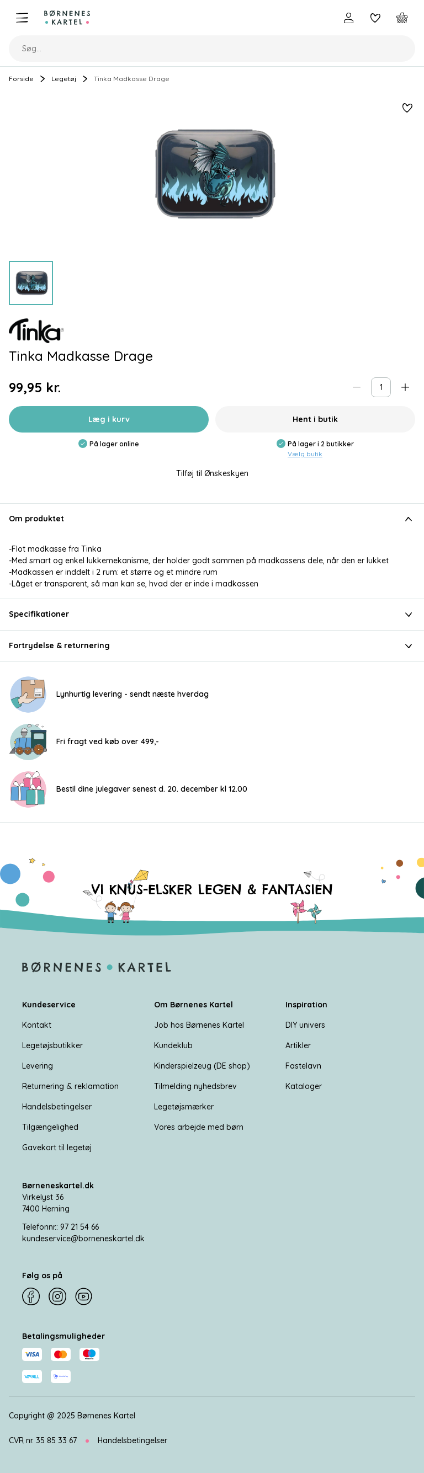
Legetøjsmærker (184, 1107)
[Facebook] (31, 1296)
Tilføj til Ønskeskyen (212, 473)
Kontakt (36, 1025)
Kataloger (303, 1086)
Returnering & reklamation (70, 1086)
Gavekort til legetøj (57, 1147)
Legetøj (63, 78)
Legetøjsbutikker (52, 1045)
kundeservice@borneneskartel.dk (83, 1238)
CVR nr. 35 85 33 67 (43, 1440)
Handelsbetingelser (57, 1107)
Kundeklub (173, 1045)
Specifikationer (212, 614)
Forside (21, 78)
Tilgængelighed (50, 1127)
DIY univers (305, 1025)
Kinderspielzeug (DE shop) (202, 1066)
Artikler (298, 1045)
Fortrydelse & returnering (212, 646)
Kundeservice (49, 1005)
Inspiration (306, 1005)
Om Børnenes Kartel (193, 1005)
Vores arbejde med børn (198, 1127)
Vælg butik (305, 454)
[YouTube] (84, 1296)
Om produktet (212, 519)
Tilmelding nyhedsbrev (195, 1086)
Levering (37, 1066)
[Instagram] (57, 1296)
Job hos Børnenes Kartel (199, 1025)
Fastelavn (303, 1066)
